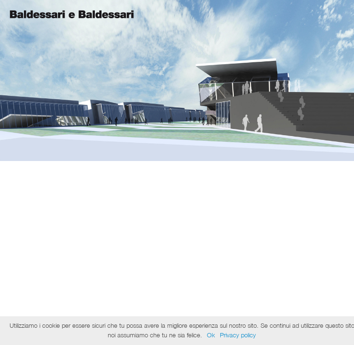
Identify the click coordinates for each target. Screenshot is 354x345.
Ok (211, 335)
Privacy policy (238, 335)
